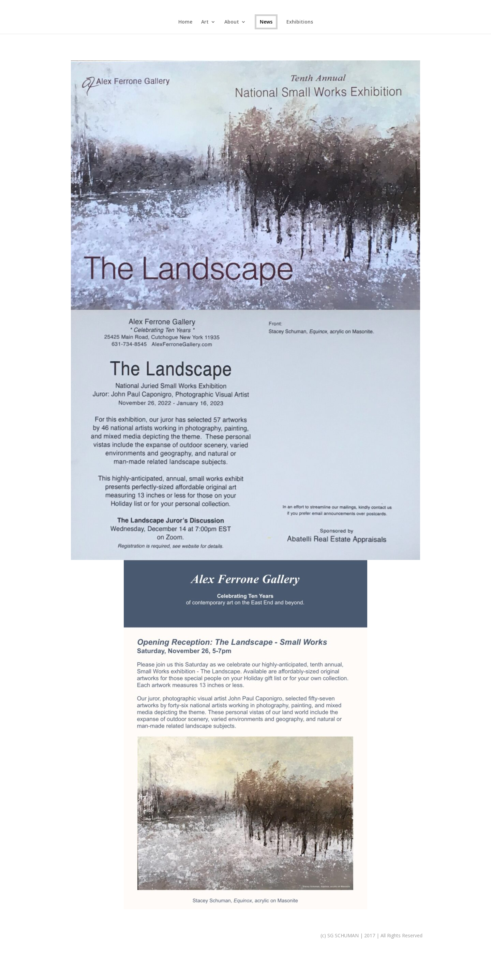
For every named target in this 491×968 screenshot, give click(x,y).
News (266, 21)
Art (205, 22)
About (231, 22)
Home (185, 22)
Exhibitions (299, 22)
